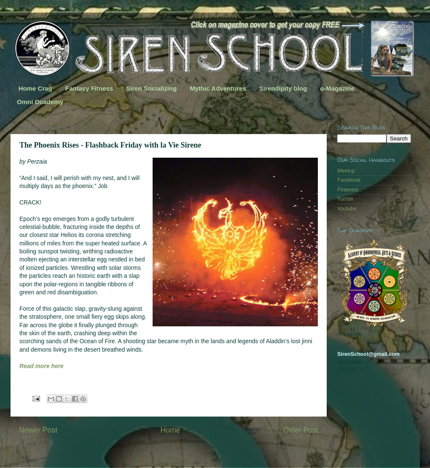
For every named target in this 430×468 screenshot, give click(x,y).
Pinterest (347, 190)
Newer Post (38, 430)
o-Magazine (337, 88)
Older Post (300, 430)
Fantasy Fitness (89, 88)
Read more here (41, 366)
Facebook (348, 180)
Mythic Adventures (218, 88)
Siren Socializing (151, 88)
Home (170, 430)
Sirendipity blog (283, 88)
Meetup (346, 171)
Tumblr (345, 199)
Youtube (347, 209)
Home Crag (35, 88)
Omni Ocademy (40, 101)
